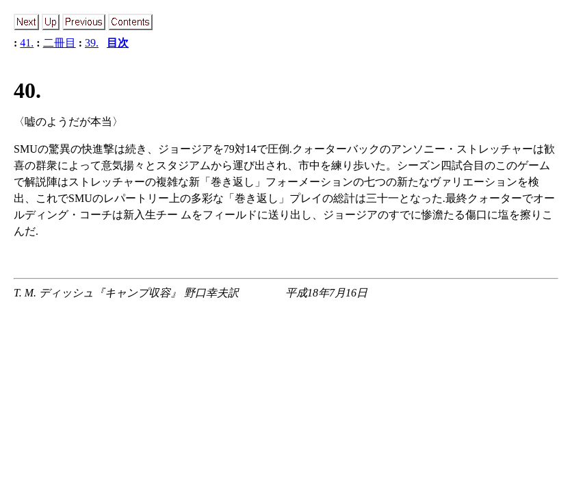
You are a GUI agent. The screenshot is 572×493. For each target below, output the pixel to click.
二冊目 (59, 43)
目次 (118, 43)
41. (27, 43)
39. (92, 43)
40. (27, 90)
